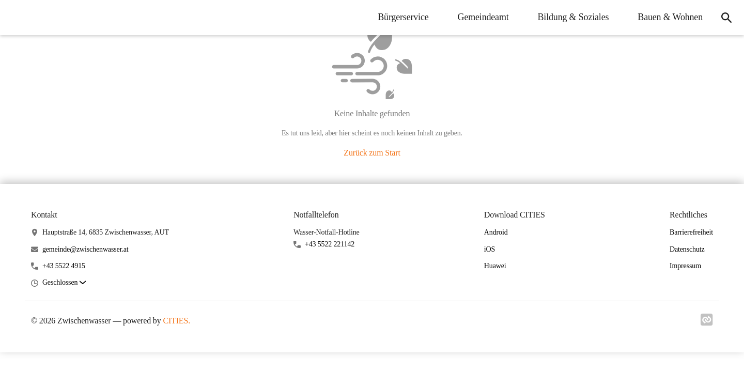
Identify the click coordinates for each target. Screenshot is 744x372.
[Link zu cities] (707, 323)
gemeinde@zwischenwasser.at (85, 249)
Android (496, 232)
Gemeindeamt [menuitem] (483, 17)
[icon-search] (726, 17)
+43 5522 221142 (329, 244)
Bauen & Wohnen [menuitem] (670, 17)
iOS (489, 249)
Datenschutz (687, 249)
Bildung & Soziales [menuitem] (573, 17)
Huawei (495, 266)
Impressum (685, 266)
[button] (64, 282)
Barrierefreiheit (691, 232)
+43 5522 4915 (63, 266)
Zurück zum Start (372, 152)
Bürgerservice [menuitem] (403, 17)
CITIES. (176, 320)
